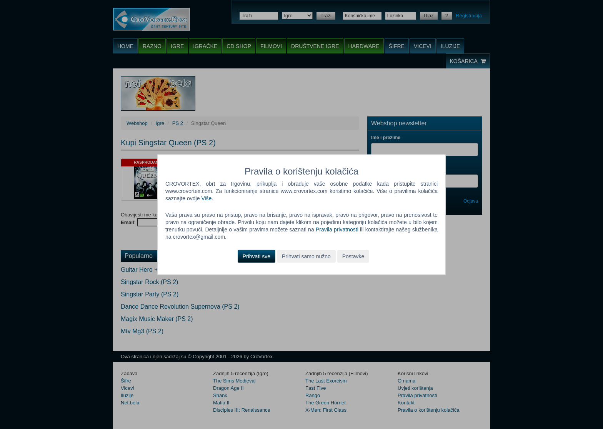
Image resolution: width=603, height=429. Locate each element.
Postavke (353, 256)
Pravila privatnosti (337, 229)
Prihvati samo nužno (306, 256)
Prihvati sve (256, 256)
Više (206, 198)
